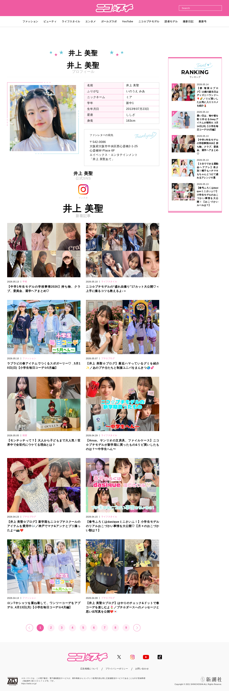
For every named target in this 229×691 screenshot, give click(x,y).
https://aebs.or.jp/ (29, 684)
